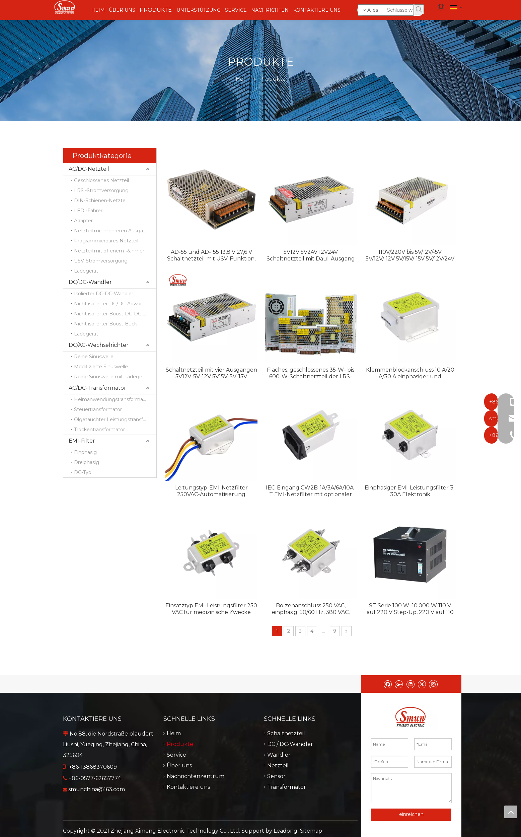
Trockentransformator (99, 430)
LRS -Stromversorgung (101, 190)
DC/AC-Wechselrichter (99, 345)
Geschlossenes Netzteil (101, 180)
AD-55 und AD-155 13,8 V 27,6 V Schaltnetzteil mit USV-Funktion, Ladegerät (211, 255)
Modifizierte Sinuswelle (101, 367)
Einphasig (85, 452)
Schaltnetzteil (310, 733)
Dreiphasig (86, 462)
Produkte (210, 744)
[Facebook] (387, 684)
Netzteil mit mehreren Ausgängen (114, 231)
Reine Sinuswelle (94, 357)
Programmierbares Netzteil (106, 241)
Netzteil (310, 765)
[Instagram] (433, 684)
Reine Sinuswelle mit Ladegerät (111, 377)
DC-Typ (82, 472)
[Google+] (399, 684)
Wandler (310, 755)
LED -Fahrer (88, 211)
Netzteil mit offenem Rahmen (110, 251)
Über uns (210, 765)
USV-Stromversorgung (101, 261)
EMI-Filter (82, 441)
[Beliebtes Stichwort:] (419, 9)
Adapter (83, 221)
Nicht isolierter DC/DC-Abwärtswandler (115, 304)
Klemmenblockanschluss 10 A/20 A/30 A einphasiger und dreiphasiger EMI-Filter (410, 373)
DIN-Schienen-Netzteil (101, 201)
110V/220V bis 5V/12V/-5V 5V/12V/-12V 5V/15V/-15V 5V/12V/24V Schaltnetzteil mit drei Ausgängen (410, 255)
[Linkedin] (410, 684)
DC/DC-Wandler (90, 282)
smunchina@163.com (96, 789)
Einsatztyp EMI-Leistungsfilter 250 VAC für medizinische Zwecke (211, 608)
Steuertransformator (98, 409)
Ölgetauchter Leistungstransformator (115, 419)
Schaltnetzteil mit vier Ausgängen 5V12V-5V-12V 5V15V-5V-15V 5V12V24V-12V (211, 373)
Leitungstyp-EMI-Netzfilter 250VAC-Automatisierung (211, 491)
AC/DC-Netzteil (89, 169)
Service (210, 755)
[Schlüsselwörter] (386, 10)
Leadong (285, 823)
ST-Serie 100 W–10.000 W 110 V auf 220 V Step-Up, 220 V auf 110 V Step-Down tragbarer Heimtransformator (410, 609)
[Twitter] (422, 684)
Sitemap (311, 823)
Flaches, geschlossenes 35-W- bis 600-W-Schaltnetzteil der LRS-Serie (310, 373)
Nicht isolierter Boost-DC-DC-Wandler (115, 314)
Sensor (310, 776)
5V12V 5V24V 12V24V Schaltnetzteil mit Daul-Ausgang (311, 255)
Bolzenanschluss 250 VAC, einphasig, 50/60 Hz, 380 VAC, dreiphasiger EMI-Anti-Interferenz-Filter (311, 609)
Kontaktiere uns (210, 787)
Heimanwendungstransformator (112, 399)
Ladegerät (86, 271)
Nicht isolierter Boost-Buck (105, 324)
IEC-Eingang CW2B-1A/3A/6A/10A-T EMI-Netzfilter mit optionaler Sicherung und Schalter (311, 491)
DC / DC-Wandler (310, 744)
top (510, 812)
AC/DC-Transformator (97, 388)
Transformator (310, 787)
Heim (210, 733)
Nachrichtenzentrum (210, 776)
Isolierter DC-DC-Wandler (103, 294)
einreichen (411, 814)
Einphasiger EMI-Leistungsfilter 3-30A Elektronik (410, 491)
